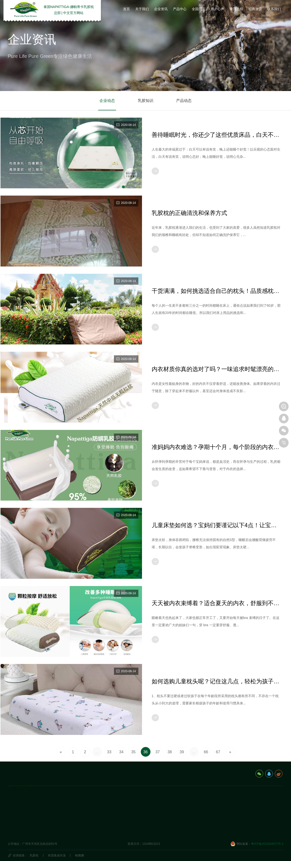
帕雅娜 (79, 855)
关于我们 (15, 798)
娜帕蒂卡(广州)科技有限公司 (206, 823)
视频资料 (13, 830)
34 (121, 752)
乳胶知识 (145, 101)
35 (133, 752)
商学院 (132, 823)
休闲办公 (73, 823)
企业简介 (13, 808)
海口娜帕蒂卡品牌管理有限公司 (208, 815)
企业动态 (107, 101)
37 (158, 752)
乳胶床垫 (73, 815)
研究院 (132, 815)
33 (109, 752)
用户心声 (135, 798)
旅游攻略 (163, 808)
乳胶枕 (34, 855)
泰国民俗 (163, 815)
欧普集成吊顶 (57, 855)
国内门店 (103, 808)
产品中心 (75, 798)
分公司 (193, 798)
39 (182, 752)
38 (170, 752)
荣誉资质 (13, 823)
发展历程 (13, 815)
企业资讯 (45, 798)
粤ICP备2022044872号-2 (267, 848)
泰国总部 (165, 798)
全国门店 (105, 798)
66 (206, 752)
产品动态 (184, 101)
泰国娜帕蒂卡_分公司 (202, 808)
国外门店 (103, 815)
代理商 (102, 823)
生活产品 (73, 830)
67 (218, 752)
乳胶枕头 (73, 808)
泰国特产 (163, 823)
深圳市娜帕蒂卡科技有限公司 (206, 830)
